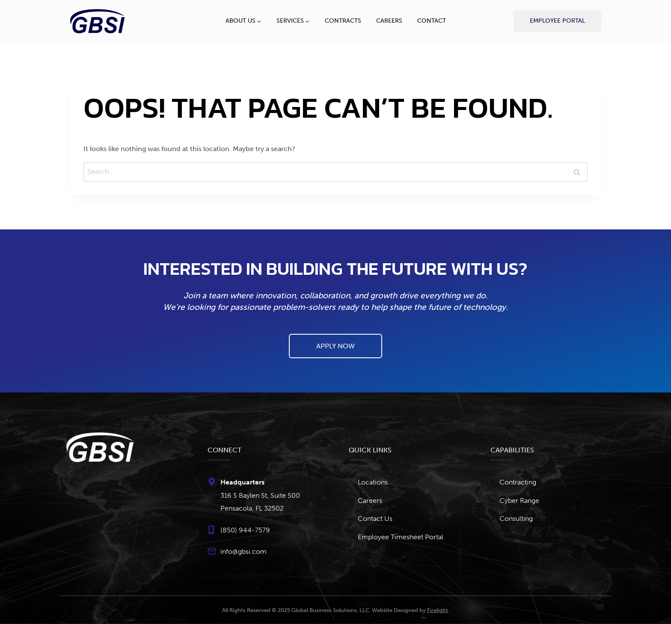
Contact (431, 20)
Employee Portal (557, 20)
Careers (389, 20)
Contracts (343, 20)
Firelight (437, 610)
